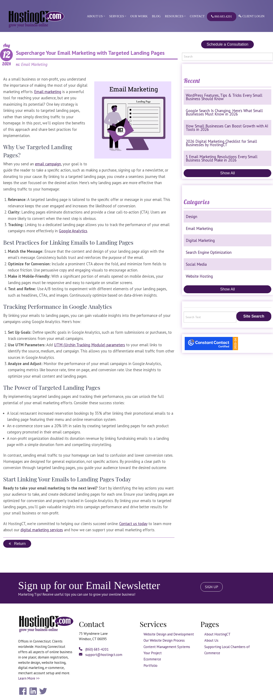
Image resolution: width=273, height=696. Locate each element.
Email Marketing (199, 228)
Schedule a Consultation (227, 44)
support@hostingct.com (100, 654)
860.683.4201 (221, 16)
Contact (197, 16)
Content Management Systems (167, 646)
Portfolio (150, 665)
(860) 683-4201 (94, 649)
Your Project (153, 653)
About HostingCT (217, 634)
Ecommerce (152, 659)
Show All (227, 173)
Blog (156, 16)
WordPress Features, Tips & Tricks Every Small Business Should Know (224, 97)
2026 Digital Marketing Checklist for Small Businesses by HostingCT (221, 143)
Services (116, 16)
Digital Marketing (200, 240)
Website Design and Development (169, 634)
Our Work (139, 16)
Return (17, 543)
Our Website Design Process (164, 640)
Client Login (251, 16)
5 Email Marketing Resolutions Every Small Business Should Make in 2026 (221, 158)
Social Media (196, 264)
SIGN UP (211, 587)
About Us (95, 16)
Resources (174, 16)
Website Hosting (199, 276)
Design (191, 216)
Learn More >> (28, 678)
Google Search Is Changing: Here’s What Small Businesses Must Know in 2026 (224, 112)
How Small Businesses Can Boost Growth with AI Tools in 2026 (227, 127)
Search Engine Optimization (209, 252)
